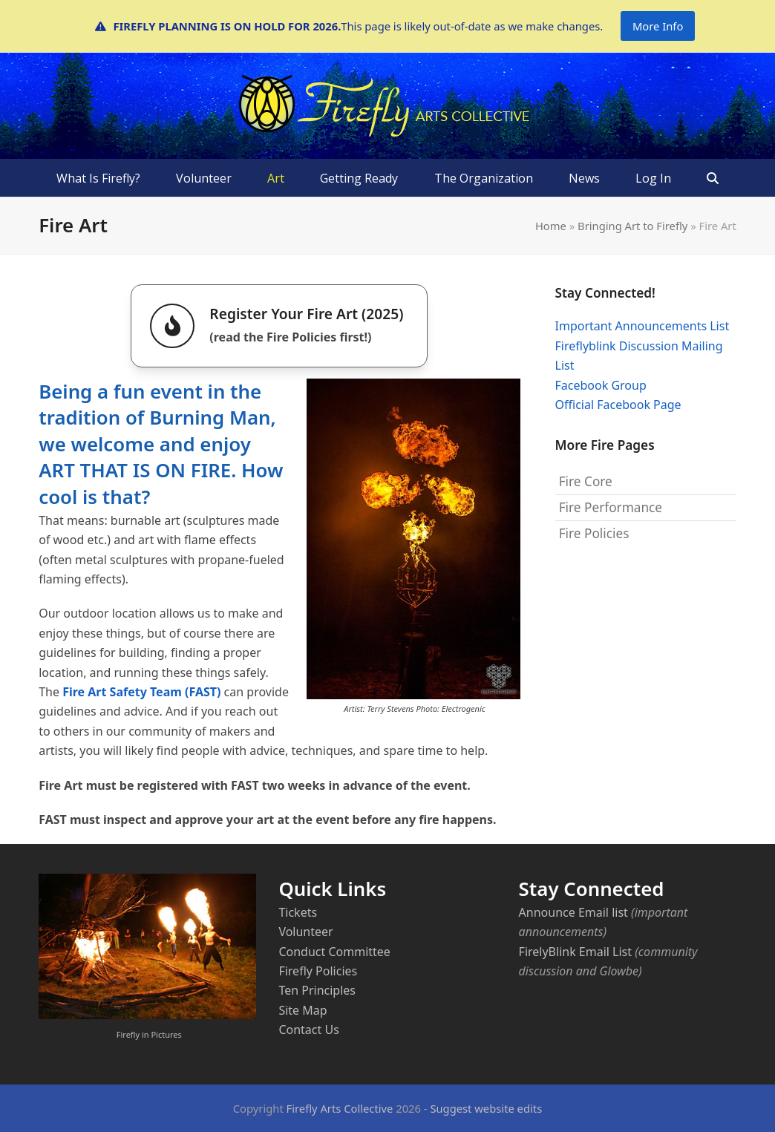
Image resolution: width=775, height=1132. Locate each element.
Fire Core (585, 481)
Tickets (297, 912)
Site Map (302, 1010)
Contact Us (308, 1029)
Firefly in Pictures (149, 1034)
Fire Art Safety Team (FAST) (141, 692)
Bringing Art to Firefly (632, 225)
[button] (712, 178)
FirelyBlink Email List (575, 951)
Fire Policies (594, 533)
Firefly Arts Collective (340, 1108)
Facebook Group (601, 385)
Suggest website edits (486, 1108)
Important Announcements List (642, 326)
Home (550, 225)
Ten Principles (317, 990)
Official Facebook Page (618, 404)
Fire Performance (610, 507)
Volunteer (305, 931)
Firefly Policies (317, 971)
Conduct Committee (334, 951)
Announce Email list (573, 912)
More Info (657, 26)
